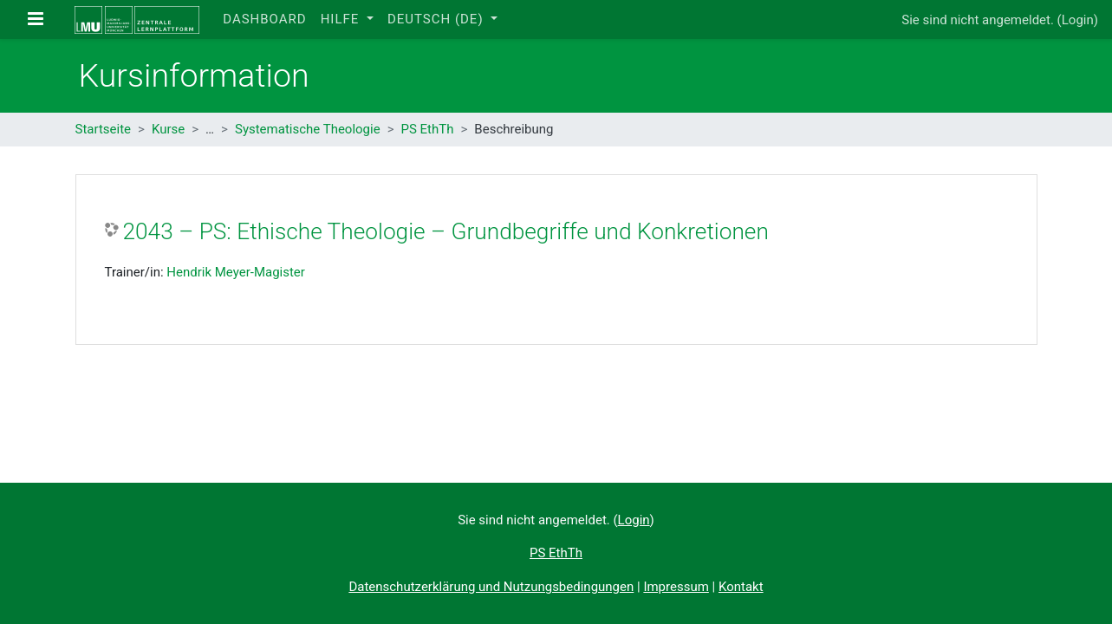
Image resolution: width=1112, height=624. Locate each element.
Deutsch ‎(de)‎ (437, 19)
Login (1078, 20)
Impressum (675, 587)
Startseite (103, 129)
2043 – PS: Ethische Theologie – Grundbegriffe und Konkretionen (446, 231)
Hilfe (342, 19)
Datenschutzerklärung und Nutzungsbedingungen (491, 587)
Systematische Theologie (307, 129)
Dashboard (264, 19)
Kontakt (741, 587)
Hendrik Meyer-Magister (235, 272)
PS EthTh (427, 129)
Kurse (168, 129)
